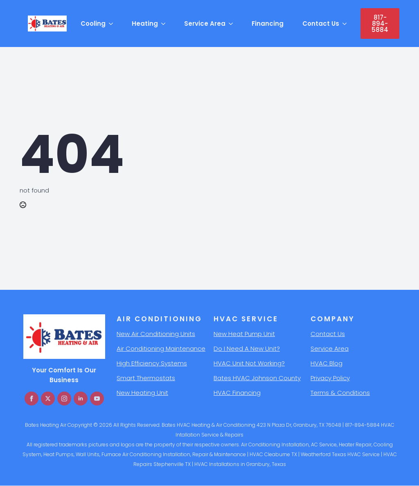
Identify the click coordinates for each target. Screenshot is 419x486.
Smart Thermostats (146, 378)
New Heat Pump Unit (244, 333)
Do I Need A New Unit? (247, 348)
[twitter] (48, 398)
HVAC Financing (237, 392)
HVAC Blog (326, 363)
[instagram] (64, 398)
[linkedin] (81, 398)
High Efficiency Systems (152, 363)
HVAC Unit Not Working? (249, 363)
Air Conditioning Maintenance (161, 348)
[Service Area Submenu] (232, 24)
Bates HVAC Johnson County (257, 378)
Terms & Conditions (340, 392)
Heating (145, 23)
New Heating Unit (142, 392)
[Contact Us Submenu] (345, 24)
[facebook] (31, 398)
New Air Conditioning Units (156, 333)
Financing (268, 23)
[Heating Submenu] (164, 24)
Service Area (204, 23)
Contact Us (320, 23)
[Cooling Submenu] (112, 24)
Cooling (93, 23)
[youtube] (97, 398)
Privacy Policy (330, 378)
